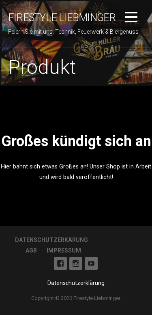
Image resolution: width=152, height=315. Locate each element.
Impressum (64, 250)
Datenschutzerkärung (51, 240)
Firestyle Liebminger (62, 17)
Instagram (75, 263)
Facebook (60, 263)
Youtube (91, 263)
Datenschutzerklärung (76, 283)
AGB (31, 250)
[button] (131, 18)
